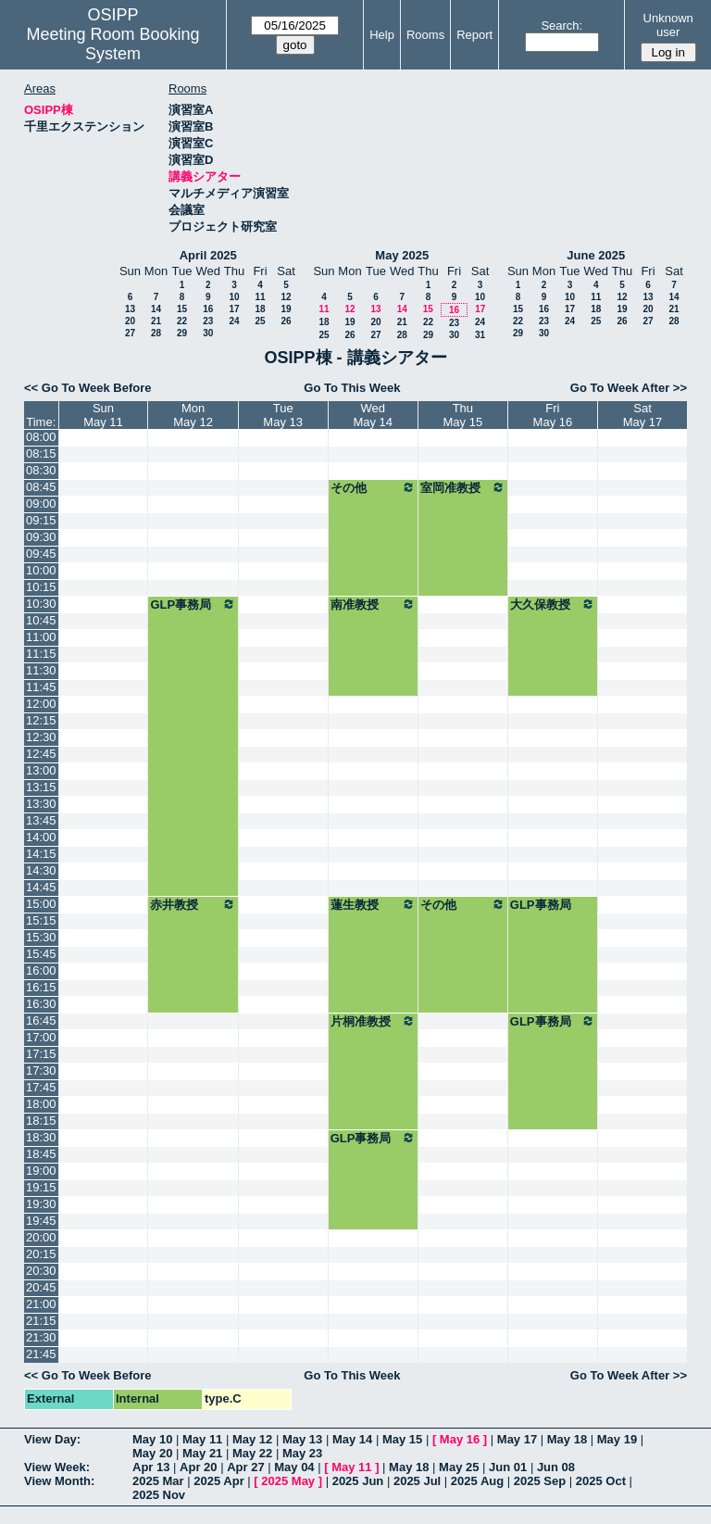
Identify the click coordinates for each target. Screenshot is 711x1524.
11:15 (41, 654)
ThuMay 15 (463, 415)
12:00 (41, 704)
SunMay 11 (103, 415)
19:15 (41, 1187)
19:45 (41, 1221)
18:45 (41, 1154)
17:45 (41, 1087)
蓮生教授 (373, 904)
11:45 (41, 687)
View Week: (57, 1467)
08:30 (41, 470)
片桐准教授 (373, 1021)
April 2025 (208, 255)
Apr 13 (150, 1467)
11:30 (41, 670)
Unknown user (668, 25)
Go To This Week (352, 388)
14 (156, 309)
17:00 (41, 1037)
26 (286, 321)
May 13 (302, 1439)
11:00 (41, 637)
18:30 (41, 1137)
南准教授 (373, 604)
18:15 (41, 1120)
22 (182, 321)
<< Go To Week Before (88, 388)
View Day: (52, 1439)
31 (480, 335)
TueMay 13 (283, 415)
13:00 (41, 770)
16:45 (41, 1020)
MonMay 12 (193, 415)
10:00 (41, 570)
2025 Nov (158, 1495)
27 (130, 333)
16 (208, 309)
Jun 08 (556, 1467)
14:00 (41, 837)
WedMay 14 (373, 415)
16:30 (41, 1004)
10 (234, 297)
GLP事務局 (192, 604)
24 (234, 321)
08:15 (41, 453)
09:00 (41, 503)
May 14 (352, 1439)
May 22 (252, 1453)
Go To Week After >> (628, 388)
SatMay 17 (643, 415)
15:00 (41, 904)
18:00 (41, 1104)
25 (260, 321)
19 (286, 309)
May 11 (202, 1439)
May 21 (202, 1453)
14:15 (41, 854)
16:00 (41, 970)
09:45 (41, 553)
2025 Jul (417, 1481)
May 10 (152, 1439)
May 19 (617, 1439)
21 (156, 321)
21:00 (41, 1304)
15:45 (41, 954)
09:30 (41, 537)
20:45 (41, 1287)
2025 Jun (358, 1481)
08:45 (41, 487)
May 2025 (402, 255)
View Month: (59, 1481)
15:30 (41, 937)
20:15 (41, 1254)
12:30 (41, 737)
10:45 (41, 620)
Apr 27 (245, 1467)
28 (156, 333)
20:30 (41, 1271)
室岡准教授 (462, 487)
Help (381, 35)
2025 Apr (218, 1481)
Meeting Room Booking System (112, 44)
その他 (373, 487)
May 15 (402, 1439)
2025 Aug (477, 1481)
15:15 (41, 920)
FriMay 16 (553, 415)
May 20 (152, 1453)
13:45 (41, 820)
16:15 (41, 987)
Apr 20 (198, 1467)
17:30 (41, 1070)
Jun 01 (508, 1467)
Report (474, 35)
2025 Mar (158, 1481)
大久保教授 (552, 604)
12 (286, 297)
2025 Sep (540, 1481)
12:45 (41, 754)
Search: (561, 25)
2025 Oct (601, 1481)
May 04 (294, 1467)
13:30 (41, 804)
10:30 (41, 604)
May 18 (567, 1439)
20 (130, 321)
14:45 (41, 887)
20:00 (41, 1237)
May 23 (302, 1453)
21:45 (41, 1354)
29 (182, 333)
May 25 (459, 1467)
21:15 (41, 1321)
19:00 (41, 1171)
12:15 (41, 720)
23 (208, 321)
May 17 (517, 1439)
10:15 (41, 587)
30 (208, 333)
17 (234, 309)
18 (260, 309)
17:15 (41, 1054)
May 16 (460, 1439)
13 (130, 309)
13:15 (41, 787)
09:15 (41, 520)
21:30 (41, 1337)
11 (260, 297)
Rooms (425, 35)
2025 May (288, 1481)
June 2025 (596, 255)
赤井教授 (192, 904)
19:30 (41, 1204)
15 (182, 309)
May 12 (252, 1439)
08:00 (41, 437)
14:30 (41, 870)
